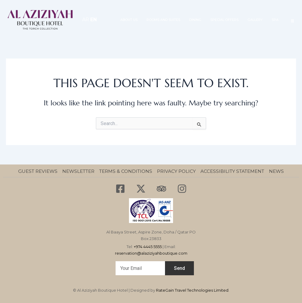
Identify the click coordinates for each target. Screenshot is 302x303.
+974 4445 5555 (148, 246)
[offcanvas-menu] (292, 20)
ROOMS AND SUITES (163, 20)
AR (85, 19)
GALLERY (255, 20)
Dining (195, 20)
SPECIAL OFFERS (224, 20)
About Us (129, 20)
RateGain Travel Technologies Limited (192, 290)
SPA (275, 20)
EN (93, 19)
